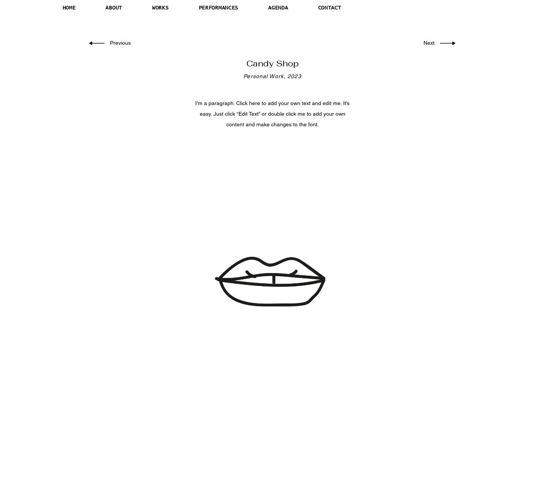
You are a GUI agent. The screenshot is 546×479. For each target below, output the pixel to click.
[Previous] (121, 43)
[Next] (428, 43)
